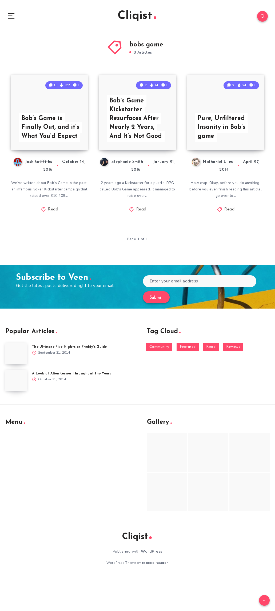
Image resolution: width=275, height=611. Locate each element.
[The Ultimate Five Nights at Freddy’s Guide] (16, 388)
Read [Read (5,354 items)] (211, 381)
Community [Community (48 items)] (159, 381)
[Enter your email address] (200, 316)
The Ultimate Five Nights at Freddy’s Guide (72, 381)
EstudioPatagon (155, 597)
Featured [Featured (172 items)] (188, 381)
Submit (156, 332)
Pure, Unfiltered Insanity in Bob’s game (223, 160)
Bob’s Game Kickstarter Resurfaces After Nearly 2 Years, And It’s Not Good (137, 151)
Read (53, 244)
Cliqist (137, 17)
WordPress (151, 586)
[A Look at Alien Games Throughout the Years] (16, 414)
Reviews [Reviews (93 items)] (233, 381)
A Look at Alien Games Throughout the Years (73, 408)
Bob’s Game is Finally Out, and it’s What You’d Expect (46, 156)
